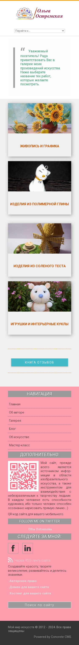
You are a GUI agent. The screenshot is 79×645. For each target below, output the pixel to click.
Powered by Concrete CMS (52, 637)
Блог (12, 429)
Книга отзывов (39, 362)
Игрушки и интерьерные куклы (39, 324)
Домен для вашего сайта (29, 587)
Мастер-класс (19, 445)
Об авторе (16, 412)
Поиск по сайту (39, 605)
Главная (14, 404)
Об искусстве (19, 437)
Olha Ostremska (40, 529)
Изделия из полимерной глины (39, 204)
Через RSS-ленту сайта (29, 560)
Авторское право (23, 581)
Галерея (15, 421)
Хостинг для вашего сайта (30, 593)
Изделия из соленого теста (39, 266)
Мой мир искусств (21, 627)
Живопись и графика (39, 146)
